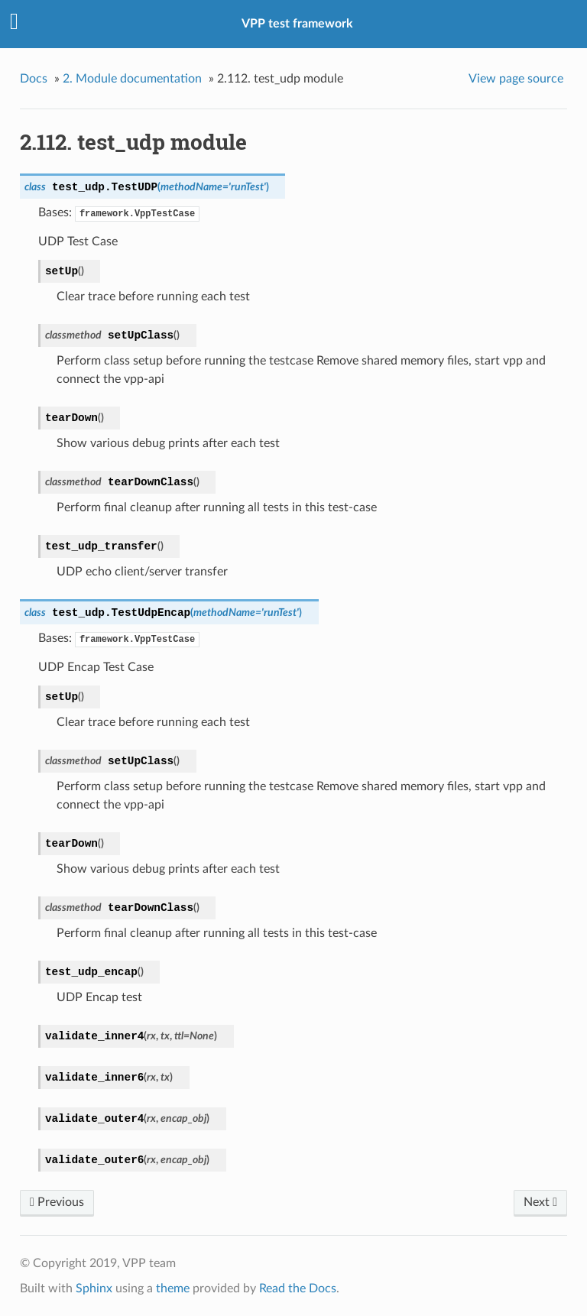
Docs (33, 79)
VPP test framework (297, 24)
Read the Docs (297, 1288)
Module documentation (132, 79)
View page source (516, 79)
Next (540, 1202)
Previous (57, 1202)
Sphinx (94, 1288)
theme (173, 1288)
